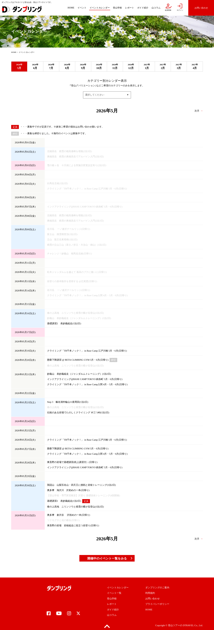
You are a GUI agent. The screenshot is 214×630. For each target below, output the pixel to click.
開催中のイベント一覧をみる (107, 558)
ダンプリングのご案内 (157, 587)
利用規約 (150, 593)
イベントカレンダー (118, 587)
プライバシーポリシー (157, 604)
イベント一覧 (114, 593)
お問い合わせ (152, 598)
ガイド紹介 (113, 609)
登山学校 (112, 598)
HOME (13, 52)
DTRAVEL (188, 625)
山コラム (112, 615)
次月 (197, 110)
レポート (112, 604)
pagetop (107, 626)
